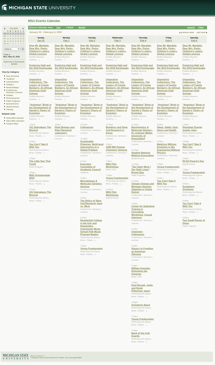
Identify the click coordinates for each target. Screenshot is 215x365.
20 (23, 38)
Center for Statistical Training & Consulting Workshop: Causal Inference (142, 212)
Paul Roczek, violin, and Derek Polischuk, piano (142, 288)
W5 (5, 33)
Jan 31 (40, 40)
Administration (12, 82)
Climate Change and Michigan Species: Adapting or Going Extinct (142, 187)
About (33, 356)
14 (8, 38)
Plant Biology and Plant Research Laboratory (65, 130)
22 (10, 41)
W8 (5, 41)
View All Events (12, 76)
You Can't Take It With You (38, 145)
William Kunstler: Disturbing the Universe (141, 271)
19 (21, 38)
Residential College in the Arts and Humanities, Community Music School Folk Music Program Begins (91, 227)
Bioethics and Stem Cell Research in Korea (117, 130)
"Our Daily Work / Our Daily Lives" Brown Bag (141, 169)
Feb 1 (66, 40)
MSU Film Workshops (112, 165)
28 (8, 43)
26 (21, 41)
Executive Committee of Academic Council (90, 167)
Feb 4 (143, 40)
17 (15, 38)
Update (14, 64)
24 (15, 41)
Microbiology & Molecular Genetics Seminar (91, 184)
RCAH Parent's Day (193, 161)
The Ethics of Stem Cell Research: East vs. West (91, 203)
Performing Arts (13, 98)
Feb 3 (117, 40)
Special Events (12, 104)
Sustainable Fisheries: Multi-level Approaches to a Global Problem (92, 145)
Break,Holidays (12, 88)
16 (13, 38)
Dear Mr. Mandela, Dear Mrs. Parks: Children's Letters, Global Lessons (39, 49)
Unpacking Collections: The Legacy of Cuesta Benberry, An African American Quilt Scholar (40, 86)
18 (18, 38)
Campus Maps (12, 124)
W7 (5, 38)
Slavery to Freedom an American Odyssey (142, 251)
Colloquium (86, 127)
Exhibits (9, 95)
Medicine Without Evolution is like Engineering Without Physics (168, 148)
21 (8, 41)
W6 (5, 36)
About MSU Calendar (15, 118)
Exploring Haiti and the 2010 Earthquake (40, 66)
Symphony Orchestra (188, 188)
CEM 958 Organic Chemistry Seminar (116, 148)
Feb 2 (92, 40)
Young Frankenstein (91, 248)
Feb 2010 (14, 28)
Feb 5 (169, 40)
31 (8, 33)
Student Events (12, 107)
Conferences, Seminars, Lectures (14, 91)
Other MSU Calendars (15, 121)
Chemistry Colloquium (137, 233)
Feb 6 (194, 40)
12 (21, 36)
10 (15, 36)
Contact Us (40, 356)
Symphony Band (140, 305)
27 (23, 41)
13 (23, 36)
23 (13, 41)
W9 (5, 43)
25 (18, 41)
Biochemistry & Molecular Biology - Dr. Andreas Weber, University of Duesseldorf (142, 133)
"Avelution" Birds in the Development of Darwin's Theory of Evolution (40, 108)
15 (10, 38)
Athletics (10, 85)
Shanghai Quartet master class (192, 128)
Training (9, 109)
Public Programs (13, 101)
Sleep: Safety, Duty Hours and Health (167, 128)
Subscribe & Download (14, 62)
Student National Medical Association (142, 154)
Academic (10, 79)
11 (18, 36)
